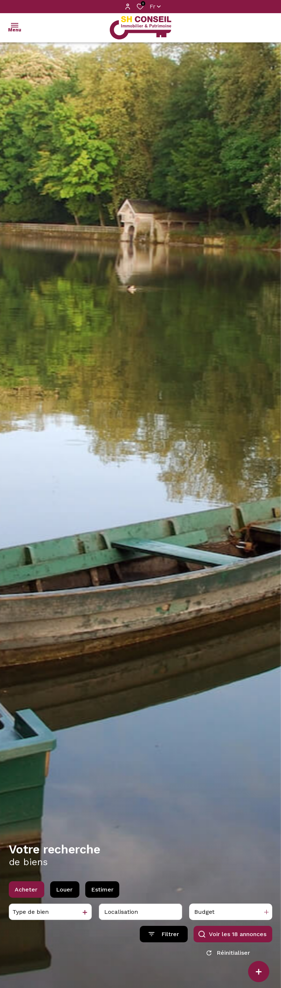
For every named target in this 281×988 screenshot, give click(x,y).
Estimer (102, 892)
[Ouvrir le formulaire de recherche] (164, 937)
